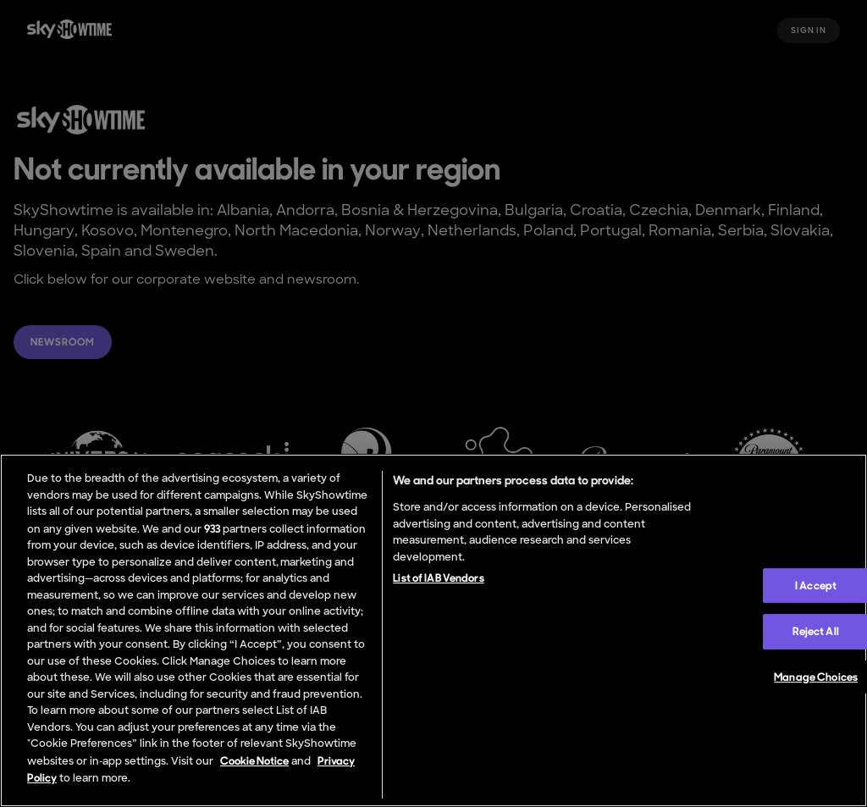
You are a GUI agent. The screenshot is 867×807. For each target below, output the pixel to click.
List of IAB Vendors (438, 578)
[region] (433, 630)
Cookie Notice (254, 761)
